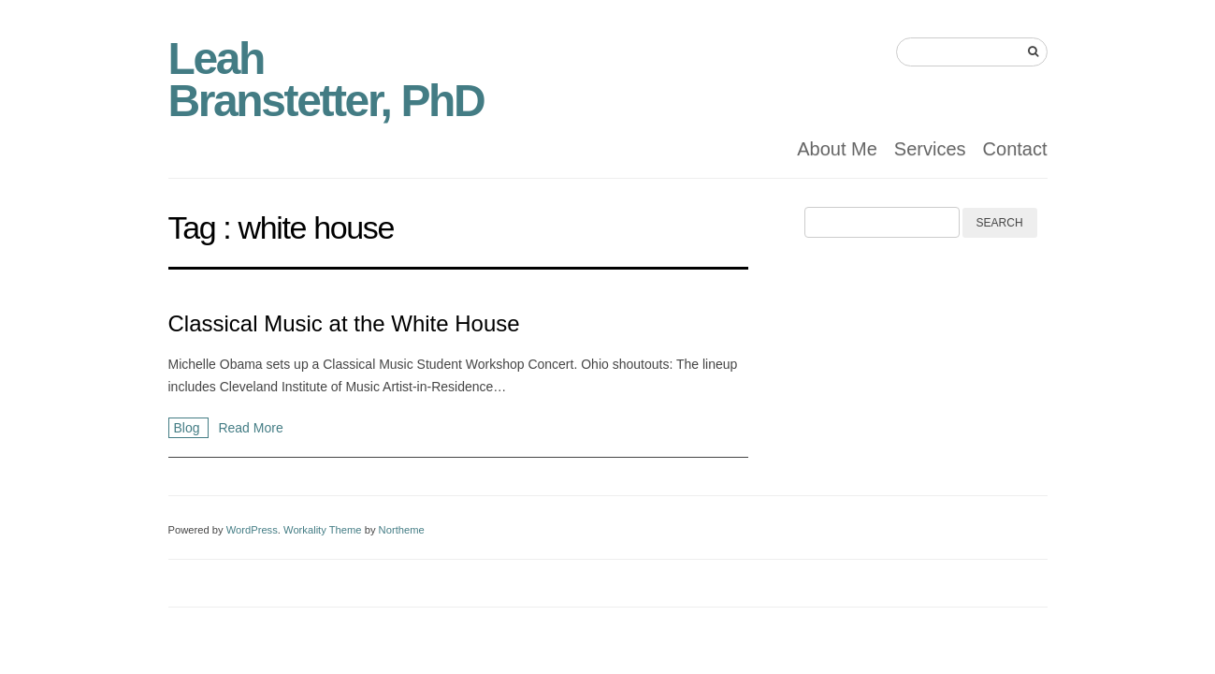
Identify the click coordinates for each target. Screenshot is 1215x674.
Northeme (402, 529)
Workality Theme (322, 529)
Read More (250, 427)
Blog (189, 427)
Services (930, 149)
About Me (837, 149)
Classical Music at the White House (344, 323)
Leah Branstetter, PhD (326, 79)
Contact (1015, 149)
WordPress (252, 529)
